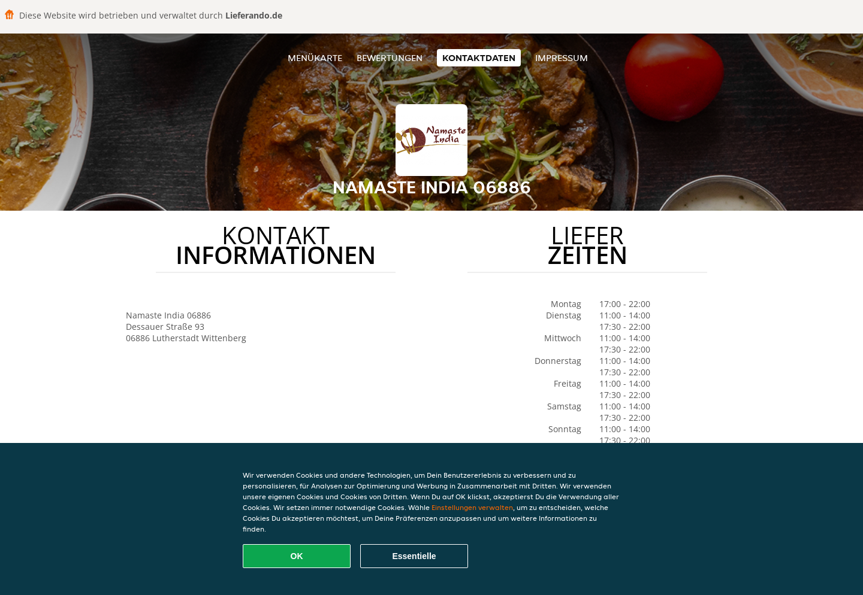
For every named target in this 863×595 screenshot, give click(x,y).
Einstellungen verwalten (472, 507)
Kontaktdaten (478, 57)
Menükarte (315, 57)
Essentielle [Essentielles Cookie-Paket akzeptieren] (414, 556)
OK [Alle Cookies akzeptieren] (297, 556)
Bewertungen (390, 57)
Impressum (561, 57)
